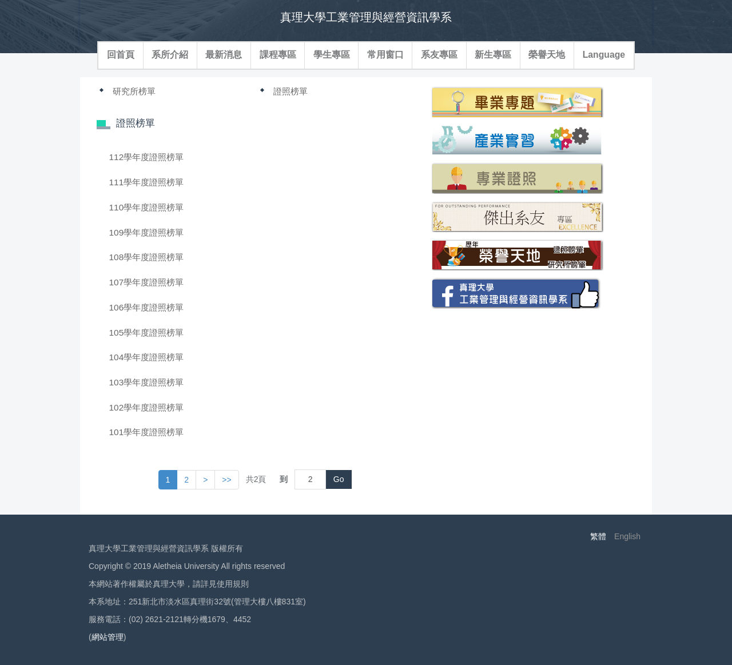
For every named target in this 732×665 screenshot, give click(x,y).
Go (338, 479)
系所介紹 (170, 54)
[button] (205, 479)
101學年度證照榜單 (146, 432)
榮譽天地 (546, 54)
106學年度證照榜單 (146, 307)
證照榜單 (290, 91)
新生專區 (493, 54)
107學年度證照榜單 (146, 282)
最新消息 (223, 54)
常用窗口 (385, 54)
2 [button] (186, 479)
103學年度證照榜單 (146, 382)
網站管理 (108, 637)
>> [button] (226, 479)
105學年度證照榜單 (146, 332)
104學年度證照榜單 (146, 357)
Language (604, 54)
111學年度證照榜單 (146, 182)
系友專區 (439, 54)
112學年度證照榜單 (146, 157)
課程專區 (278, 54)
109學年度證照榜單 (146, 232)
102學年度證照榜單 (146, 407)
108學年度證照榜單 (146, 257)
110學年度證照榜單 (146, 207)
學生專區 (331, 54)
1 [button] (168, 479)
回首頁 (120, 54)
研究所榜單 (134, 91)
